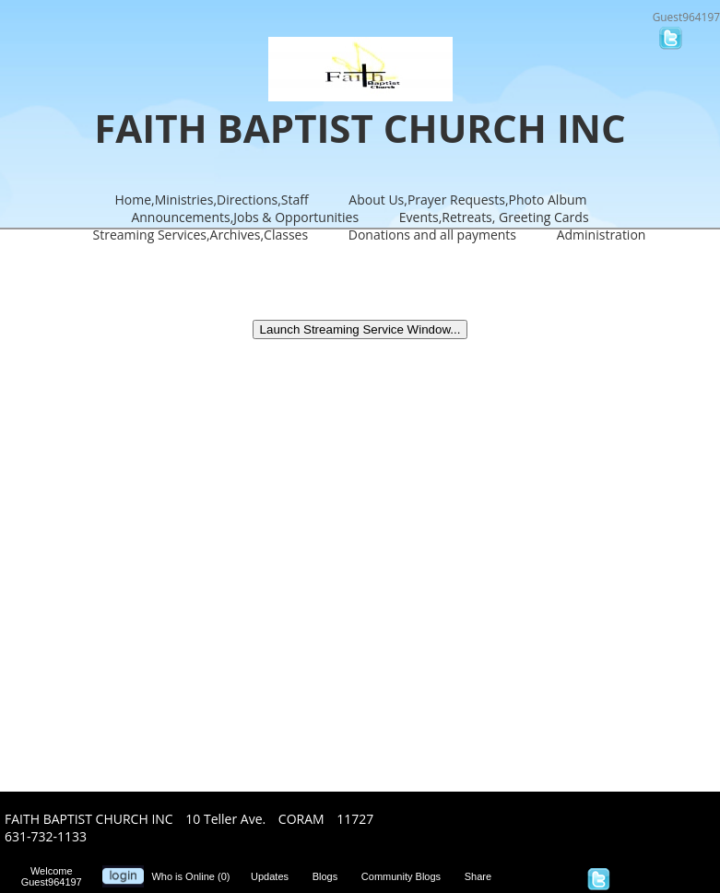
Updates (274, 876)
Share (483, 876)
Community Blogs (405, 876)
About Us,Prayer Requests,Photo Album (467, 199)
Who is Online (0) (193, 876)
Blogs (330, 876)
